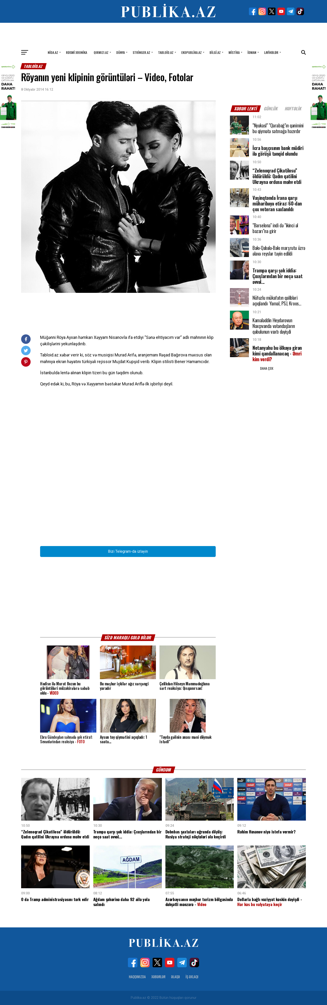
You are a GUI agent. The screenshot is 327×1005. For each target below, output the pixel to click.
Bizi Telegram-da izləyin (128, 551)
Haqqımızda (137, 976)
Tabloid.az (165, 52)
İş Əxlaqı (192, 976)
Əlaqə (175, 976)
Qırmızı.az (101, 52)
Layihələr (271, 52)
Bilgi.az (215, 52)
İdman (252, 52)
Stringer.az (141, 52)
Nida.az (53, 52)
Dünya (120, 52)
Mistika (234, 52)
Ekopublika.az (191, 52)
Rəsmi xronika (76, 52)
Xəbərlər (158, 976)
